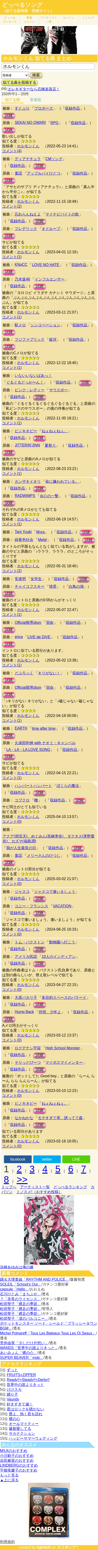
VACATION (62, 906)
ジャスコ (22, 892)
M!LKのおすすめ (13, 1451)
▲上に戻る (9, 1480)
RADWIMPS (25, 496)
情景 (53, 586)
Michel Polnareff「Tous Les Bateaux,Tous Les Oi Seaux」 (48, 1333)
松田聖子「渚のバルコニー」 (24, 1318)
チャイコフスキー (29, 586)
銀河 (53, 339)
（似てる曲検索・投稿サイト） (28, 11)
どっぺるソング (22, 5)
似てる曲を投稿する (19, 82)
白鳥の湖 (76, 586)
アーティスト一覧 (35, 1187)
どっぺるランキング (70, 1187)
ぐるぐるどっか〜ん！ (25, 382)
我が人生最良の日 (21, 848)
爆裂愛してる (20, 1429)
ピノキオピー (26, 431)
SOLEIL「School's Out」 (20, 1284)
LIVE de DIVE (39, 637)
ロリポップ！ (68, 1547)
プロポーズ (43, 108)
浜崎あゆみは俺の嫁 (17, 1267)
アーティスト (49, 19)
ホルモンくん (28, 146)
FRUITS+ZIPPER (21, 1375)
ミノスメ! (88, 17)
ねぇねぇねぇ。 (55, 431)
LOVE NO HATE (45, 265)
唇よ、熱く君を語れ (25, 1414)
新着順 (35, 100)
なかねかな (24, 1118)
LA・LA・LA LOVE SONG (28, 750)
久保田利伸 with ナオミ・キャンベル (45, 743)
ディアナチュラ (28, 159)
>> (22, 1179)
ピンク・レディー (29, 390)
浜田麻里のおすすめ (17, 1460)
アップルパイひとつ (43, 173)
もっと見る (9, 1475)
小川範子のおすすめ (17, 1456)
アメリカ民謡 (26, 957)
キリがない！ (49, 673)
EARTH (21, 728)
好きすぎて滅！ (20, 1404)
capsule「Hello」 (14, 1289)
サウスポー (58, 390)
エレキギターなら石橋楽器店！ (34, 89)
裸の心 (14, 1419)
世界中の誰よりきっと (25, 1385)
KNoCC (21, 265)
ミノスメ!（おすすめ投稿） (39, 1192)
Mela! (42, 540)
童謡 (18, 173)
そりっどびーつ (28, 1062)
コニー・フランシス (31, 906)
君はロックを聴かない (25, 1409)
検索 (36, 75)
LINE (76, 1159)
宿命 (50, 623)
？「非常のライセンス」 (20, 1299)
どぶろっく (24, 673)
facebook (17, 1159)
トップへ (8, 1187)
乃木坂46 (22, 279)
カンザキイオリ (28, 481)
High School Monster (62, 1048)
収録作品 (72, 108)
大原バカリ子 (26, 998)
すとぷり (22, 108)
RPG (55, 123)
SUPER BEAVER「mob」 (21, 1358)
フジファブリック (29, 339)
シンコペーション (45, 325)
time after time (43, 728)
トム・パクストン (29, 942)
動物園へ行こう (62, 942)
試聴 (9, 116)
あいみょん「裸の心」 (18, 1353)
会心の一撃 (49, 496)
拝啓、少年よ (50, 1012)
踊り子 (12, 1394)
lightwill (44, 1547)
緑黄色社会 (24, 540)
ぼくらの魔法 (68, 786)
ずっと (12, 1370)
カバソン (68, 17)
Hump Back (24, 1012)
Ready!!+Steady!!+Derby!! (28, 1380)
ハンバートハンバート (33, 786)
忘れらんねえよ (28, 214)
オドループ (51, 229)
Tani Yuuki (23, 532)
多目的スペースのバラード (64, 998)
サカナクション (22, 1433)
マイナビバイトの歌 (62, 214)
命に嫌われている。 (62, 481)
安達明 (20, 579)
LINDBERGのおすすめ (19, 1465)
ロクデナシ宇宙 (28, 1048)
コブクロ (22, 800)
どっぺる (10, 19)
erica (19, 637)
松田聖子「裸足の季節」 (20, 1304)
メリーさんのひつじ (43, 856)
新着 (29, 19)
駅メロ (20, 325)
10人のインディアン (59, 957)
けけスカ (14, 1389)
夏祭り (50, 445)
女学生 (36, 579)
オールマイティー (24, 1424)
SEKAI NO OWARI (30, 123)
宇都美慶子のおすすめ (18, 1470)
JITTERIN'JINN (27, 445)
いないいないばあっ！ (33, 376)
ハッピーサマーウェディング (33, 1438)
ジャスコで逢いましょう (54, 892)
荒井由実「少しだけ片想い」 (24, 1343)
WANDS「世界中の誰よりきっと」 (29, 1348)
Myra (40, 532)
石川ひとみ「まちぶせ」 (20, 1294)
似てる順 (12, 100)
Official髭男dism (28, 623)
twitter (47, 1159)
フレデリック (26, 229)
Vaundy (13, 1399)
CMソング (53, 159)
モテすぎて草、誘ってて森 (60, 1118)
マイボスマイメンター (64, 1062)
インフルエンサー (49, 279)
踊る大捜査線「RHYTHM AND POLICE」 (34, 1279)
